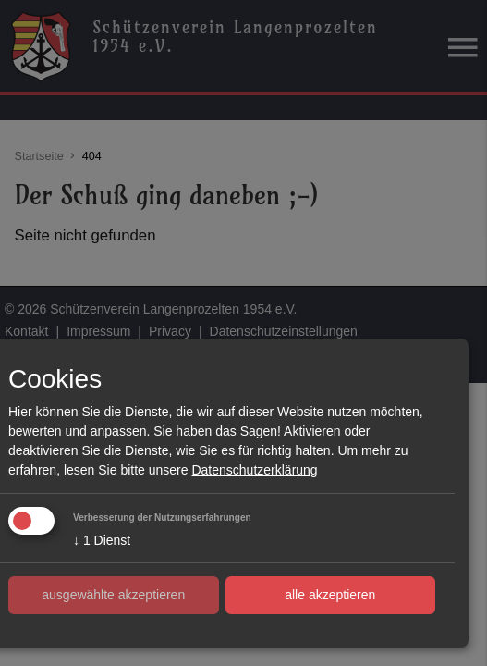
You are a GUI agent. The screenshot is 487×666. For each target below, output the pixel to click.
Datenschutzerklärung (254, 469)
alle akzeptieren (330, 594)
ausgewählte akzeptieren (113, 594)
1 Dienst (101, 540)
